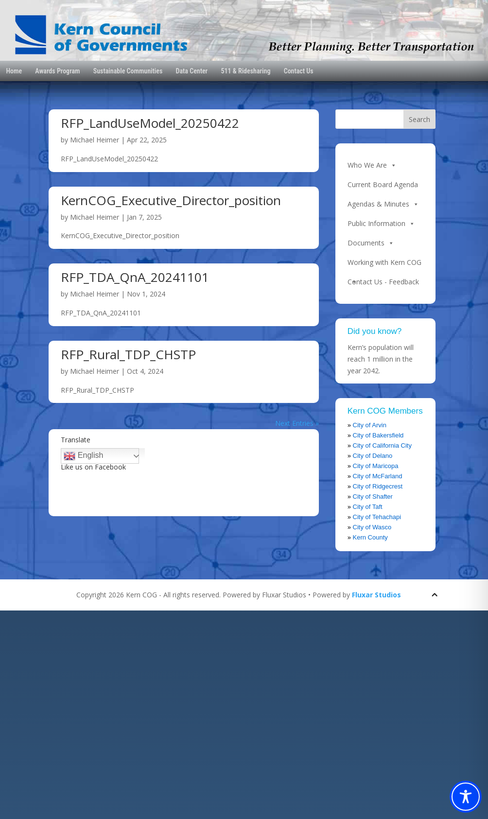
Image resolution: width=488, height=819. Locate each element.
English (83, 456)
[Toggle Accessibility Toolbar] (466, 797)
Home (14, 71)
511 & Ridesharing (245, 71)
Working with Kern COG (384, 265)
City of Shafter (373, 496)
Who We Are (372, 165)
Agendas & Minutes (383, 204)
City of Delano (373, 455)
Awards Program (57, 71)
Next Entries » (297, 423)
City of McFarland (377, 476)
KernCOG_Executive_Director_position (171, 200)
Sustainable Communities (128, 71)
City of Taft (368, 506)
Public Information (381, 223)
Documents (371, 243)
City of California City (382, 445)
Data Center (192, 71)
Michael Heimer (94, 139)
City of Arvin (369, 425)
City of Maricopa (376, 466)
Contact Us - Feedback (383, 281)
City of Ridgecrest (378, 486)
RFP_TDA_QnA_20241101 (135, 277)
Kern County (370, 537)
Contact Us (299, 71)
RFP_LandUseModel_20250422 (150, 123)
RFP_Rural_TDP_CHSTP (128, 354)
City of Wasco (372, 527)
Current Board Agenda (383, 184)
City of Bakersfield (378, 435)
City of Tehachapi (377, 517)
